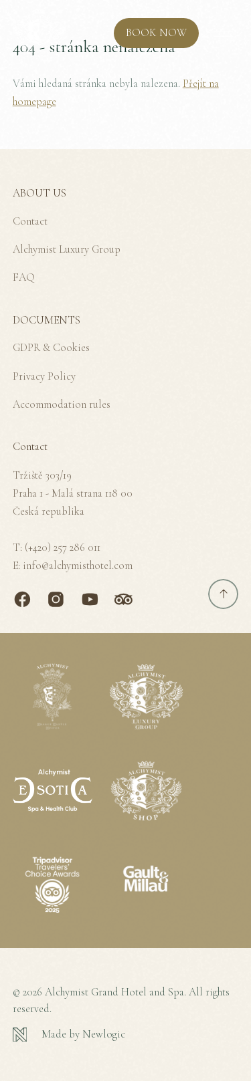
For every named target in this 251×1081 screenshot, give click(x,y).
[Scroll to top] (223, 594)
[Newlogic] (126, 1034)
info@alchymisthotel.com (78, 565)
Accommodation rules (61, 404)
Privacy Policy (44, 376)
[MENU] (223, 33)
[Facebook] (22, 599)
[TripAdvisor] (123, 599)
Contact (30, 221)
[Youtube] (90, 599)
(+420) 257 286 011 (62, 547)
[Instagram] (56, 599)
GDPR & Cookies (51, 347)
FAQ (24, 277)
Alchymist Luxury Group (66, 249)
